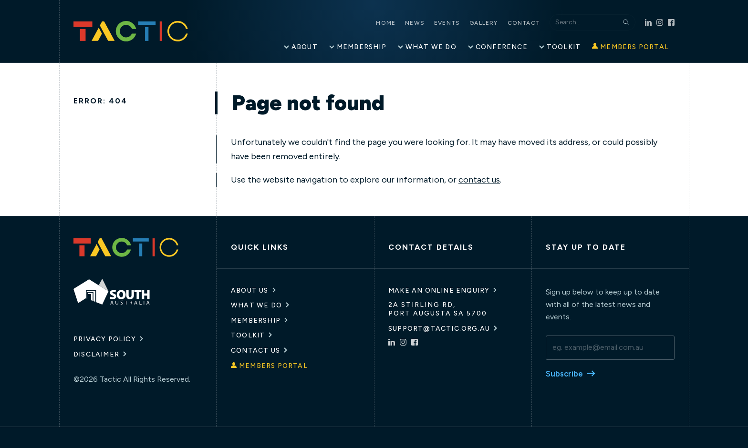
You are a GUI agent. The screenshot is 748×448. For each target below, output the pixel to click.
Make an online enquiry (438, 290)
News (424, 23)
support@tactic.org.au (439, 328)
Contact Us (255, 350)
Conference (502, 46)
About (304, 46)
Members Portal (634, 46)
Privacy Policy (104, 340)
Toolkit (564, 46)
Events (456, 23)
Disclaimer (96, 355)
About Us (250, 290)
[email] (610, 347)
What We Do (431, 46)
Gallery (493, 23)
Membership (361, 46)
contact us (479, 179)
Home (395, 23)
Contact (533, 23)
